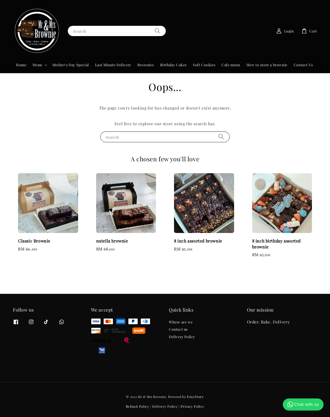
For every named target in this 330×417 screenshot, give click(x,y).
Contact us (178, 329)
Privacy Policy (192, 406)
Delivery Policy (182, 336)
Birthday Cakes (173, 64)
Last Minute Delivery (113, 64)
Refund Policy (137, 406)
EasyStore (195, 396)
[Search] (157, 31)
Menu (37, 65)
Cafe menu (230, 64)
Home (21, 64)
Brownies (145, 64)
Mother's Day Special (70, 64)
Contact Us (303, 64)
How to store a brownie (266, 64)
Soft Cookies (204, 64)
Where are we (181, 322)
